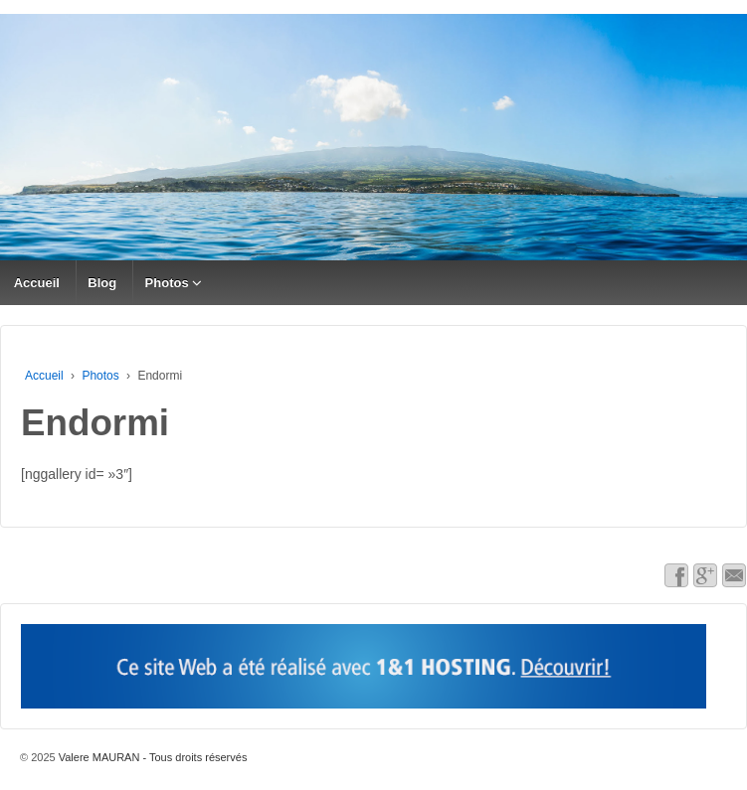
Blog (102, 282)
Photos (167, 282)
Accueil (37, 282)
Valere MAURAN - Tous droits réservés (152, 757)
